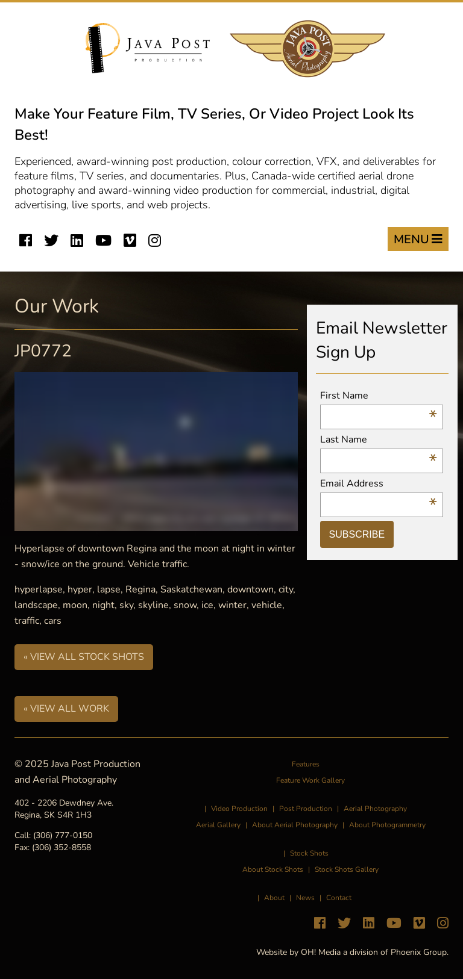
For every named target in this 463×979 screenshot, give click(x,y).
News (305, 898)
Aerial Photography (375, 808)
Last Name (379, 440)
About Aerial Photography (295, 825)
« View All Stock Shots (84, 657)
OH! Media (321, 952)
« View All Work (66, 708)
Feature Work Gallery (310, 780)
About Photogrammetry (387, 825)
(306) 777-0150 (62, 835)
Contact (338, 898)
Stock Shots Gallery (347, 869)
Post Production (305, 808)
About (274, 898)
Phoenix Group (419, 952)
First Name (379, 396)
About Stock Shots (272, 869)
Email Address (379, 484)
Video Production (239, 808)
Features (306, 764)
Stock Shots (309, 853)
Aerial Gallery (218, 825)
